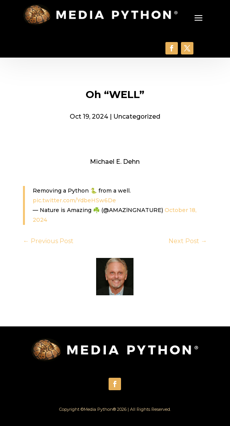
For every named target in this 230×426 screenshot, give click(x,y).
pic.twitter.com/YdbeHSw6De (74, 200)
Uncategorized (136, 116)
